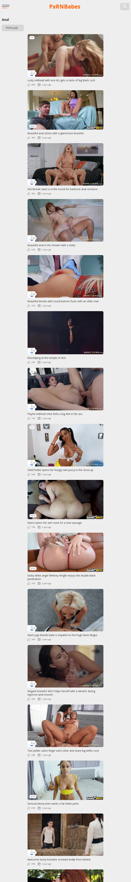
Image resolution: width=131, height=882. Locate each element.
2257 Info (54, 869)
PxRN (64, 6)
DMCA (65, 869)
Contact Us (76, 869)
